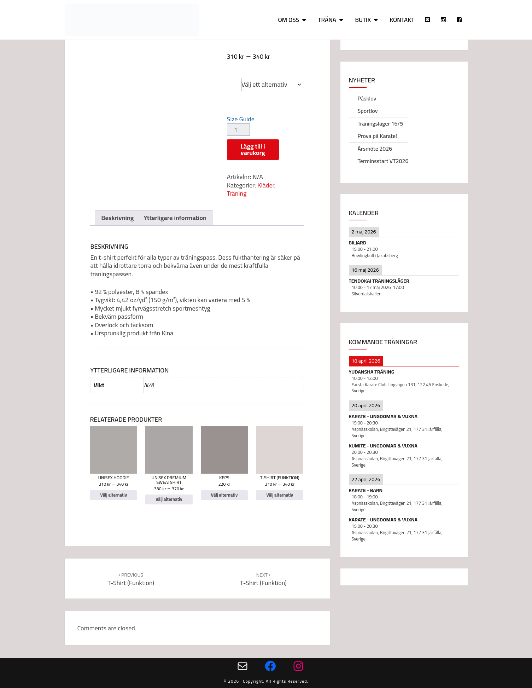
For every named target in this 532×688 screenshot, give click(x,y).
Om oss (288, 19)
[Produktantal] (238, 129)
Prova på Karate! (377, 136)
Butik (363, 19)
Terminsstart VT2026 (383, 161)
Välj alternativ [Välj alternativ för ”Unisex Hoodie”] (113, 495)
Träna (327, 19)
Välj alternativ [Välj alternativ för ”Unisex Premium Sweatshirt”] (169, 499)
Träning (237, 193)
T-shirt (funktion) (130, 579)
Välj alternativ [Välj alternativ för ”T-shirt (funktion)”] (279, 495)
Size (234, 77)
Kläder (265, 185)
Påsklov (367, 98)
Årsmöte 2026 (375, 148)
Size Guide (241, 119)
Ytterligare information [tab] (175, 218)
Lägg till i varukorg (252, 149)
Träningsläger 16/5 (380, 123)
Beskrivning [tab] (117, 218)
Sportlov (368, 110)
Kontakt (402, 19)
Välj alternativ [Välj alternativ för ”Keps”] (224, 495)
